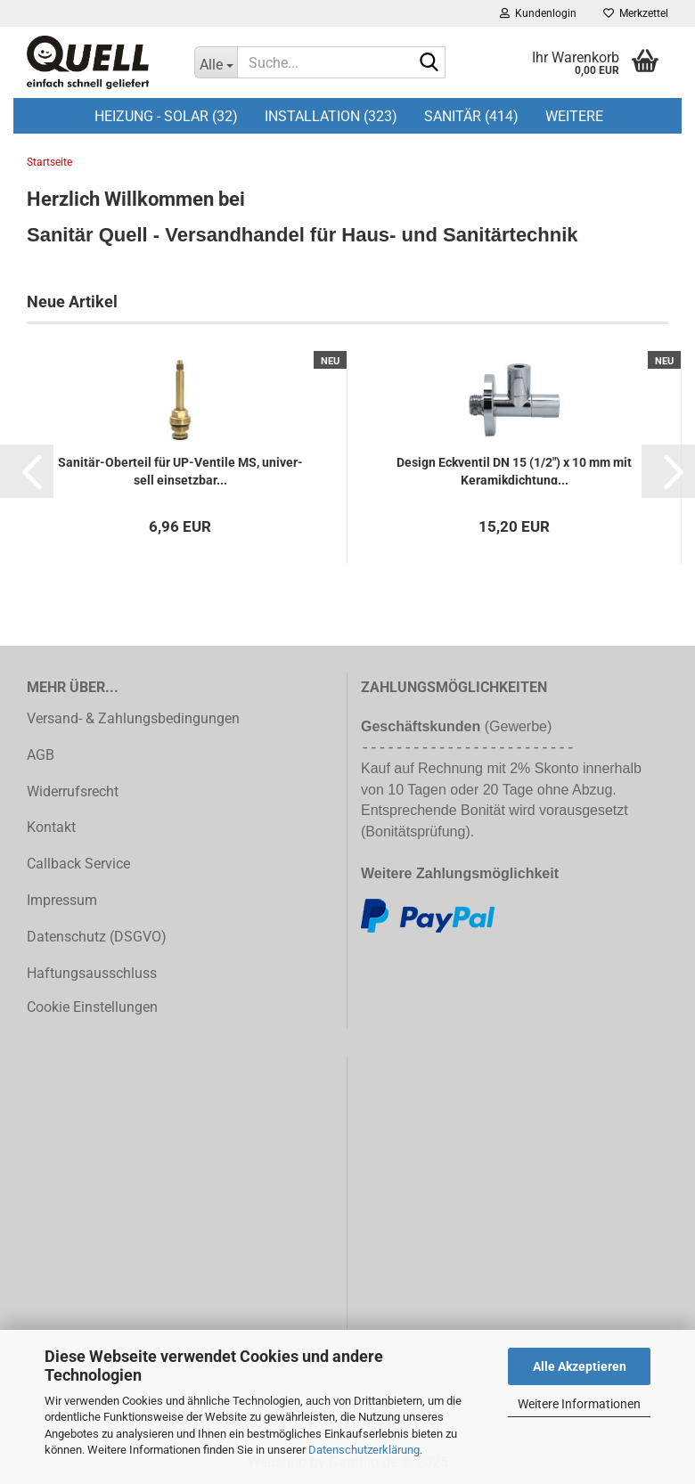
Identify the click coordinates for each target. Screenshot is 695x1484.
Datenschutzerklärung (364, 1449)
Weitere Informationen (579, 1404)
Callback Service (78, 863)
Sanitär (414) (471, 116)
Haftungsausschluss (92, 973)
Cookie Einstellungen (92, 1007)
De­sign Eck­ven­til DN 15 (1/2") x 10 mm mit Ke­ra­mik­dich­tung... (514, 470)
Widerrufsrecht (73, 791)
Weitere (574, 116)
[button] (26, 471)
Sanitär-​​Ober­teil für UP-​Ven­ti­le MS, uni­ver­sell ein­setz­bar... (180, 470)
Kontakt (51, 827)
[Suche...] (215, 62)
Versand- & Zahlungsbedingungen (133, 718)
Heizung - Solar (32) (166, 116)
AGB (40, 754)
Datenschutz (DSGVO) (97, 936)
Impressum (62, 900)
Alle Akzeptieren (579, 1366)
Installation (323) (331, 116)
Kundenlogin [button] (538, 13)
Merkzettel (635, 13)
